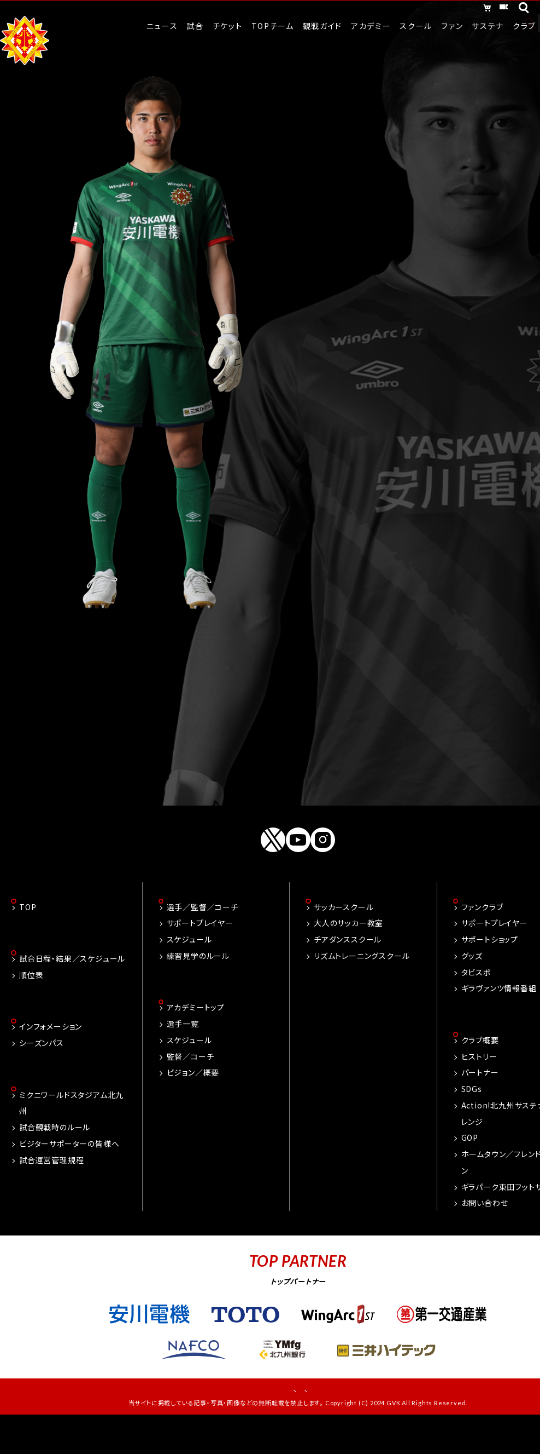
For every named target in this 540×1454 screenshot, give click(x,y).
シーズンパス (41, 1073)
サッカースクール (343, 934)
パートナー (480, 1101)
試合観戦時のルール (54, 1158)
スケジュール (189, 967)
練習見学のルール (198, 984)
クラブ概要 (480, 1069)
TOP (27, 934)
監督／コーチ (190, 1085)
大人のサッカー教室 (348, 951)
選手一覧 (183, 1053)
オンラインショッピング (397, 9)
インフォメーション (50, 1056)
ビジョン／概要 (193, 1101)
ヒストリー (479, 1085)
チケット (481, 9)
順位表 (31, 1004)
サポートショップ (489, 967)
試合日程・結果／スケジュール (72, 987)
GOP (469, 1167)
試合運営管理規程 (51, 1191)
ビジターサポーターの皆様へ (69, 1175)
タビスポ (476, 1000)
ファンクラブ (482, 934)
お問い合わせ (484, 1232)
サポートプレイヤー (200, 951)
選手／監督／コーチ (202, 934)
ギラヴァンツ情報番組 (499, 1016)
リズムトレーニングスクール (361, 984)
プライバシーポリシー (335, 1421)
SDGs (471, 1118)
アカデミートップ (196, 1036)
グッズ (472, 984)
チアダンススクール (347, 967)
